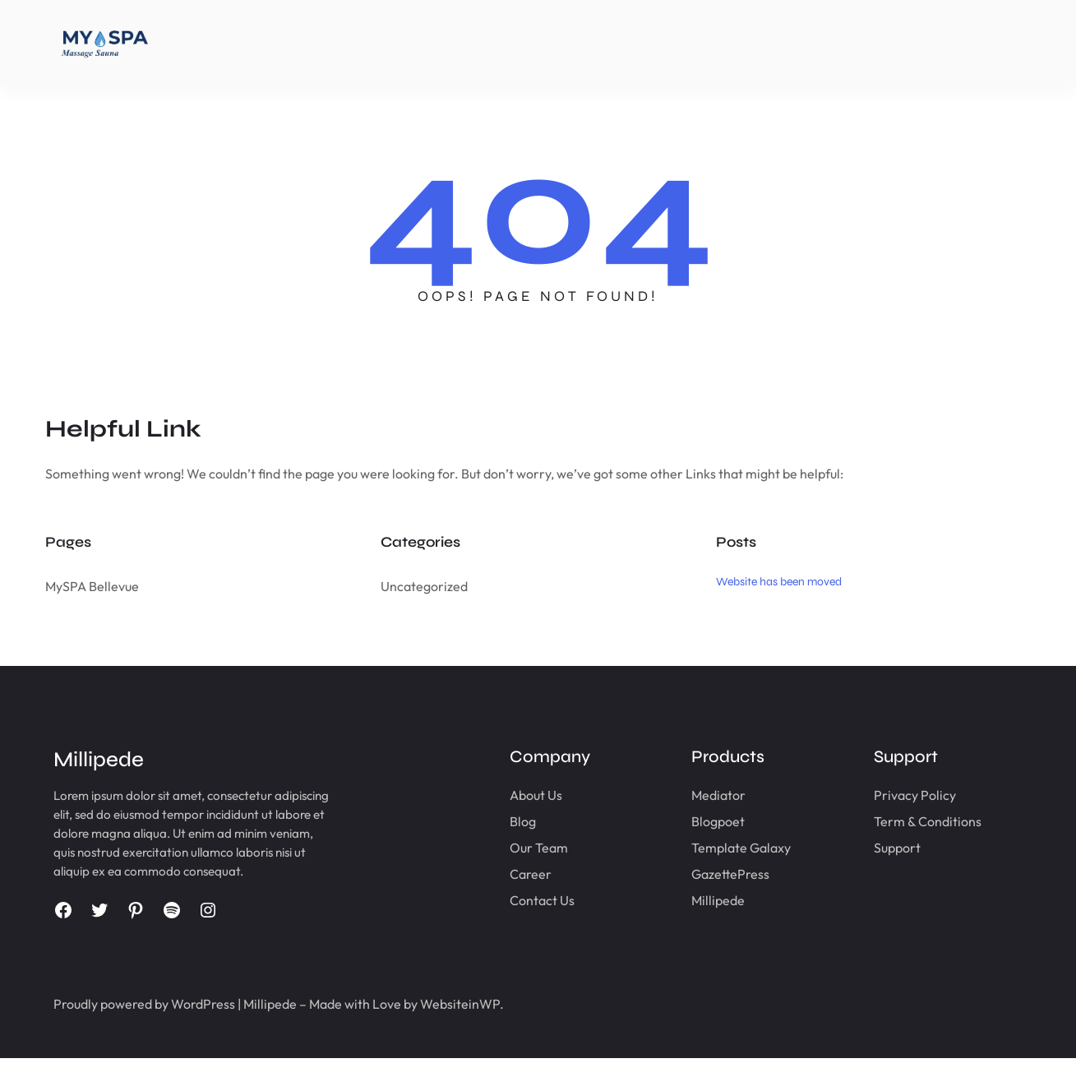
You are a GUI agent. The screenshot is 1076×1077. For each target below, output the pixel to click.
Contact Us (506, 900)
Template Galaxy (718, 847)
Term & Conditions (916, 821)
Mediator (695, 795)
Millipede (695, 900)
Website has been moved (779, 582)
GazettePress (707, 874)
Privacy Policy (903, 795)
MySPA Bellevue (92, 586)
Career (495, 874)
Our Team (503, 847)
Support (885, 847)
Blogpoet (695, 821)
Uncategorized (424, 586)
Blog (487, 821)
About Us (500, 795)
